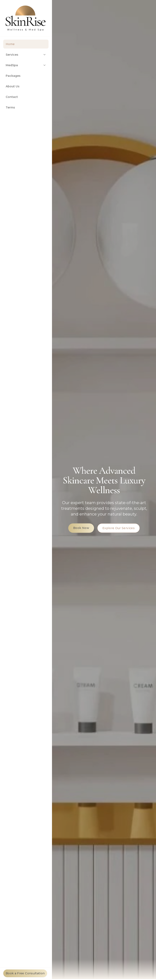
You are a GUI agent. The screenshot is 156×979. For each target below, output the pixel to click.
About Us (13, 86)
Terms (10, 107)
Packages (13, 76)
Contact (12, 97)
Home (10, 44)
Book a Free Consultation (25, 973)
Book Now (81, 528)
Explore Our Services (118, 528)
